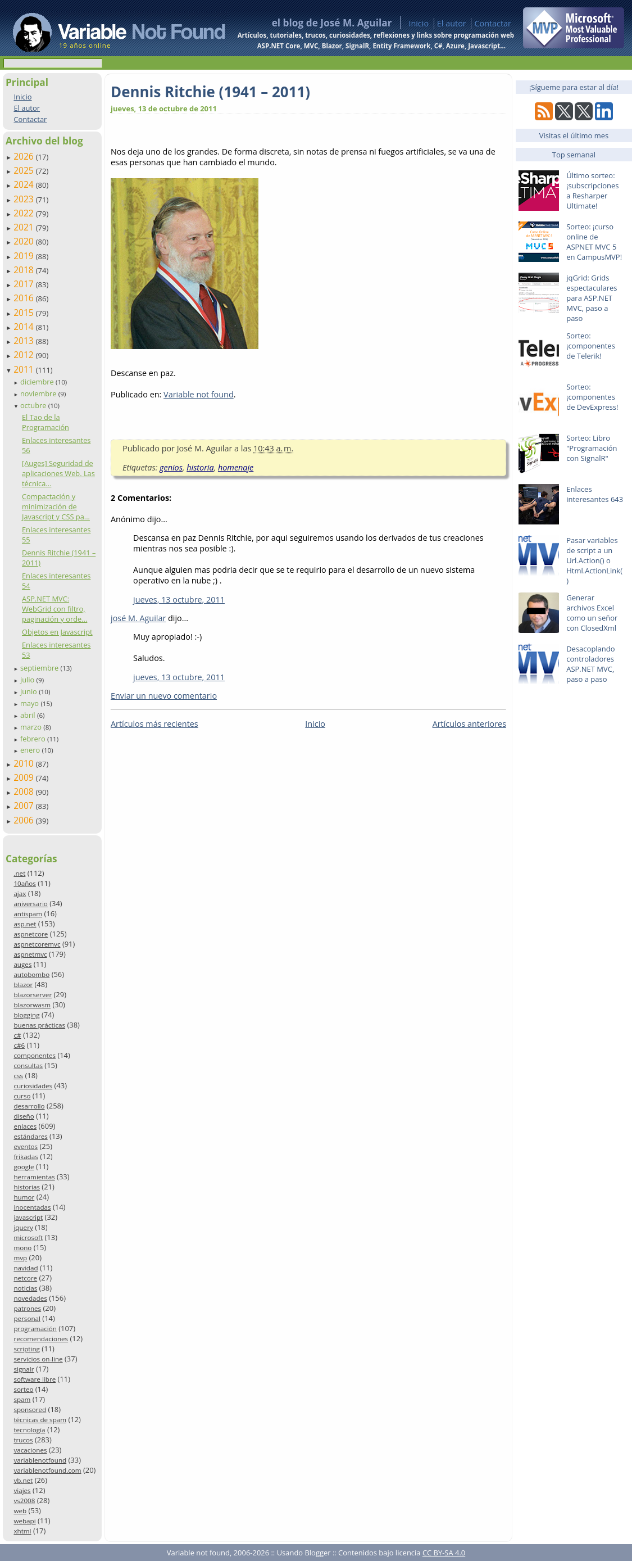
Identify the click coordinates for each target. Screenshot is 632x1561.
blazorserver (32, 994)
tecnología (29, 1430)
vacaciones (30, 1450)
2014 (24, 326)
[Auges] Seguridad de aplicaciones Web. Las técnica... (58, 473)
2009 (24, 777)
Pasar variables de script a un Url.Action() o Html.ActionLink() (594, 560)
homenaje (235, 467)
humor (23, 1197)
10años (24, 883)
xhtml (22, 1531)
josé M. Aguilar (138, 618)
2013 (24, 340)
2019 (24, 256)
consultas (28, 1065)
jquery (23, 1227)
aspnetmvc (30, 954)
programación (34, 1328)
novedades (30, 1298)
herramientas (33, 1177)
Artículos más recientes (154, 723)
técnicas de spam (39, 1419)
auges (22, 964)
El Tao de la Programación (45, 422)
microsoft (28, 1237)
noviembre (39, 393)
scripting (26, 1349)
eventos (25, 1146)
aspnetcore (30, 934)
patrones (27, 1308)
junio (29, 691)
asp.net (24, 924)
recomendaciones (40, 1338)
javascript (28, 1217)
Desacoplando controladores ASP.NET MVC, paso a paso (590, 664)
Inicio (418, 23)
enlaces (25, 1126)
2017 (24, 284)
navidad (25, 1268)
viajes (21, 1490)
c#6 (19, 1045)
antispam (27, 914)
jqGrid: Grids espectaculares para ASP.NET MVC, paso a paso (591, 298)
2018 (24, 270)
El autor (451, 23)
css (18, 1075)
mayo (30, 703)
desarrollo (28, 1106)
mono (22, 1247)
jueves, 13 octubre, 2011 (179, 599)
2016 (24, 298)
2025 (24, 170)
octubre (34, 405)
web (19, 1510)
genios (171, 467)
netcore (25, 1278)
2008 (24, 791)
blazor (23, 984)
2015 (24, 312)
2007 (24, 805)
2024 (24, 184)
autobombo (31, 974)
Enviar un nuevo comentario (164, 695)
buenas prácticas (39, 1025)
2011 (24, 369)
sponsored (29, 1409)
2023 (24, 199)
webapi (24, 1521)
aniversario (30, 903)
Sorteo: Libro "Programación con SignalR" (591, 448)
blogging (26, 1015)
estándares (30, 1136)
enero (31, 750)
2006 (24, 820)
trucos (23, 1440)
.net (19, 873)
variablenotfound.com (47, 1470)
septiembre (40, 668)
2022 (24, 213)
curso (21, 1096)
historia (200, 467)
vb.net (23, 1480)
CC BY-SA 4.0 (443, 1553)
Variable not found (198, 394)
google (23, 1166)
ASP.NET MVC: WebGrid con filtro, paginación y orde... (54, 609)
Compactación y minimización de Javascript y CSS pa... (56, 506)
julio (28, 680)
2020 (24, 241)
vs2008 (24, 1500)
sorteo (23, 1389)
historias (26, 1187)
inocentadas (32, 1207)
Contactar (492, 23)
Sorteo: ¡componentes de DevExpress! (592, 397)
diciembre (38, 382)
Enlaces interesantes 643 (594, 494)
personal (26, 1318)
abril (28, 715)
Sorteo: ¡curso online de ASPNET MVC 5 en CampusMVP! (594, 241)
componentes (34, 1055)
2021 (24, 227)
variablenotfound (39, 1460)
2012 (24, 355)
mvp (20, 1258)
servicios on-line (37, 1359)
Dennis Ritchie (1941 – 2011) (210, 92)
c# (17, 1035)
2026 (24, 156)
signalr (23, 1369)
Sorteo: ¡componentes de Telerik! (590, 346)
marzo (31, 727)
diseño (23, 1116)
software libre (34, 1379)
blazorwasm (32, 1005)
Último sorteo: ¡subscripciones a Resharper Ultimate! (592, 190)
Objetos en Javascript (57, 632)
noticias (25, 1288)
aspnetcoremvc (36, 944)
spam (21, 1399)
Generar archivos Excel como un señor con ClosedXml (591, 612)
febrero (33, 739)
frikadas (25, 1156)
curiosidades (32, 1086)
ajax (19, 893)
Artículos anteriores (469, 723)
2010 (24, 763)
